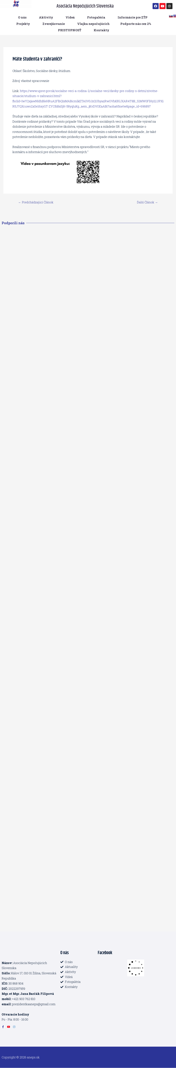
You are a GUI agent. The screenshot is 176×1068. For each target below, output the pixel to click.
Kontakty (101, 30)
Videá (70, 17)
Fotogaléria (96, 17)
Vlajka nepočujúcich (93, 24)
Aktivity (46, 17)
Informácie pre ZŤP (133, 17)
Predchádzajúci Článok (36, 202)
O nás (22, 17)
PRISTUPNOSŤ (69, 30)
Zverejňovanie (53, 24)
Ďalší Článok (147, 202)
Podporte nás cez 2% (135, 24)
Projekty (23, 24)
